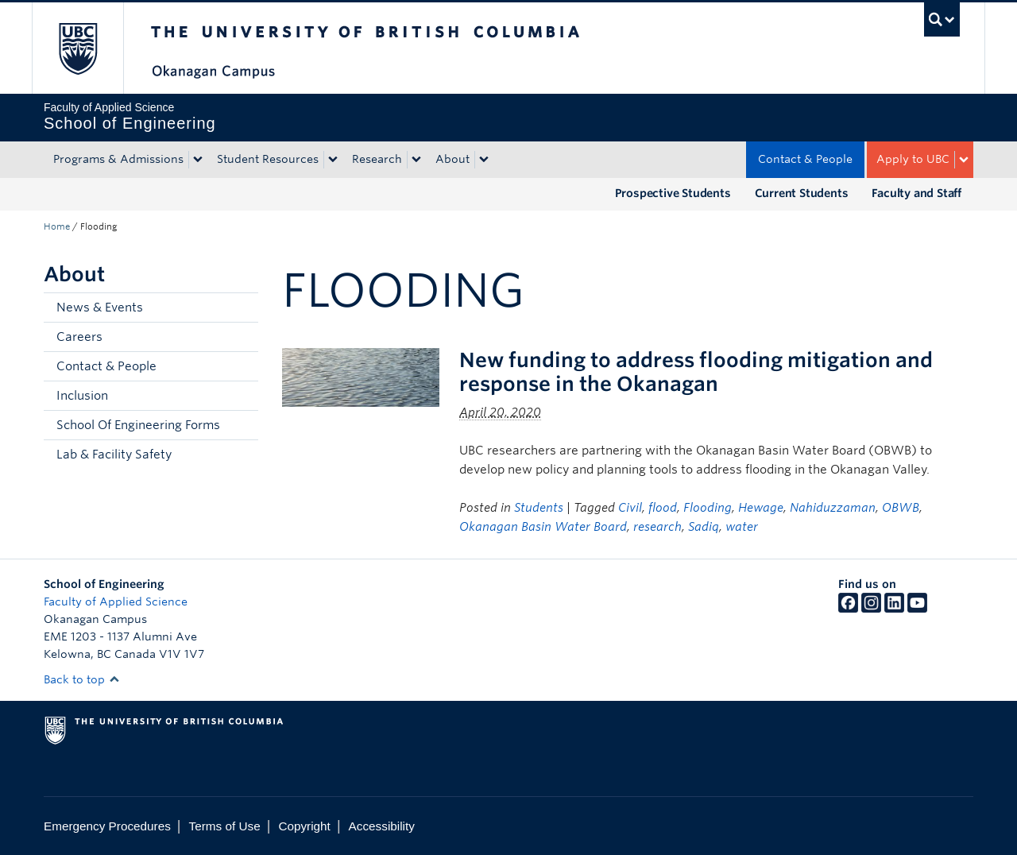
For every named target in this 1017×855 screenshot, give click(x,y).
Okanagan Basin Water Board (543, 527)
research (657, 527)
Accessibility (382, 826)
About (452, 159)
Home (57, 226)
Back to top (82, 679)
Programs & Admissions (118, 159)
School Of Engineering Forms (138, 425)
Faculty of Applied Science (116, 601)
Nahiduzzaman (833, 508)
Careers (79, 337)
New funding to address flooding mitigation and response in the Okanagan (696, 372)
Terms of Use (225, 826)
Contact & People (805, 159)
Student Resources (268, 159)
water (741, 527)
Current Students (802, 193)
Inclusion (82, 396)
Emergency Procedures (107, 826)
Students (538, 508)
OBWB (900, 508)
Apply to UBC (912, 159)
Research (377, 159)
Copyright (304, 826)
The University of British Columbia (77, 48)
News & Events (99, 307)
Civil (630, 508)
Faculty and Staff (916, 193)
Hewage (760, 508)
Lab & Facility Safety (114, 454)
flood (662, 508)
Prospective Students (673, 193)
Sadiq (703, 527)
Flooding (707, 508)
